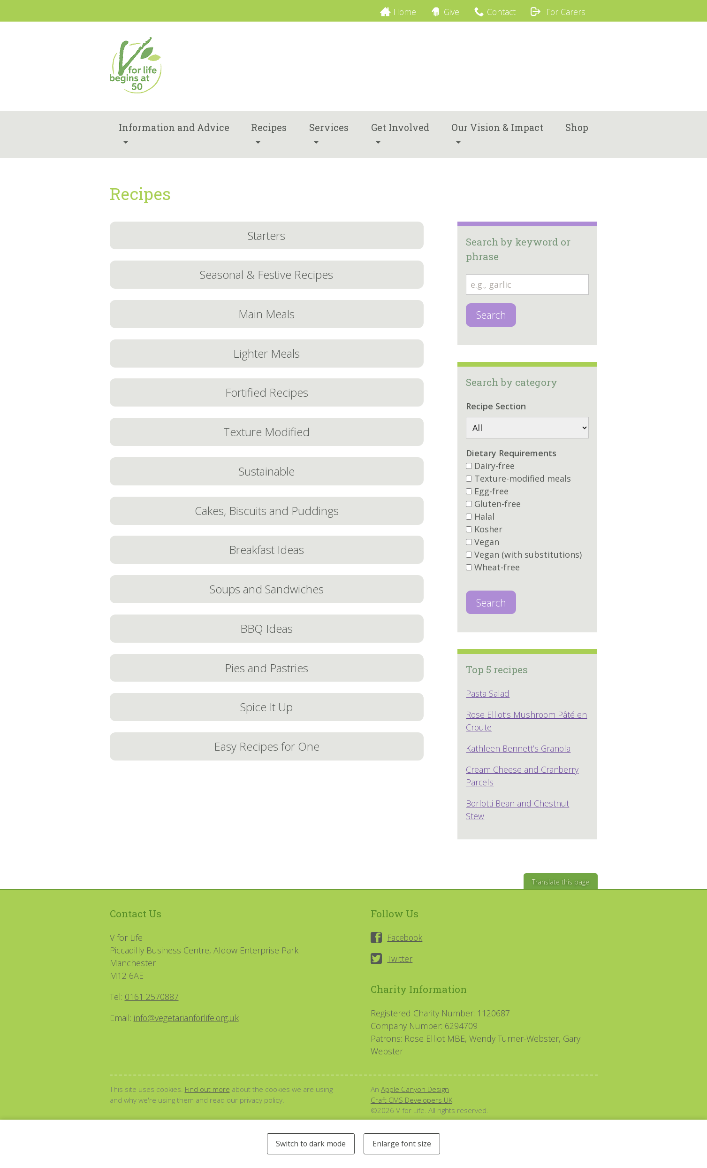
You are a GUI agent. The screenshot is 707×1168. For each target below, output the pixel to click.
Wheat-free (497, 570)
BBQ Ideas (266, 638)
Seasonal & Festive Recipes (266, 279)
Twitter (400, 962)
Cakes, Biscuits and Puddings (267, 518)
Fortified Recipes (267, 399)
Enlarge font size (403, 1143)
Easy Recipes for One (266, 758)
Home (399, 11)
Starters (266, 238)
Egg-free (491, 494)
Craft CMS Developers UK (412, 1104)
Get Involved (400, 131)
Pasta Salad (487, 697)
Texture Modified (266, 438)
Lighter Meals (266, 359)
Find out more (207, 1093)
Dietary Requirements (511, 456)
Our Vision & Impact (497, 131)
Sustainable (267, 478)
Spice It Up (266, 718)
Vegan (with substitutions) (528, 558)
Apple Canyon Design (415, 1093)
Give (448, 11)
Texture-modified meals (522, 482)
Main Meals (266, 319)
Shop (576, 131)
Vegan (486, 545)
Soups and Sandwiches (266, 598)
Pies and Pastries (266, 678)
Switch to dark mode (309, 1143)
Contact (499, 11)
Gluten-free (497, 507)
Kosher (488, 532)
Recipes (269, 131)
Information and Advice (174, 131)
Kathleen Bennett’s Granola (519, 752)
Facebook (406, 941)
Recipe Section (496, 409)
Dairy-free (494, 469)
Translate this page (559, 886)
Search (491, 318)
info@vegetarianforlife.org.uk (187, 1022)
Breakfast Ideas (266, 558)
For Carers (557, 11)
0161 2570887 (152, 1001)
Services (329, 131)
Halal (484, 520)
